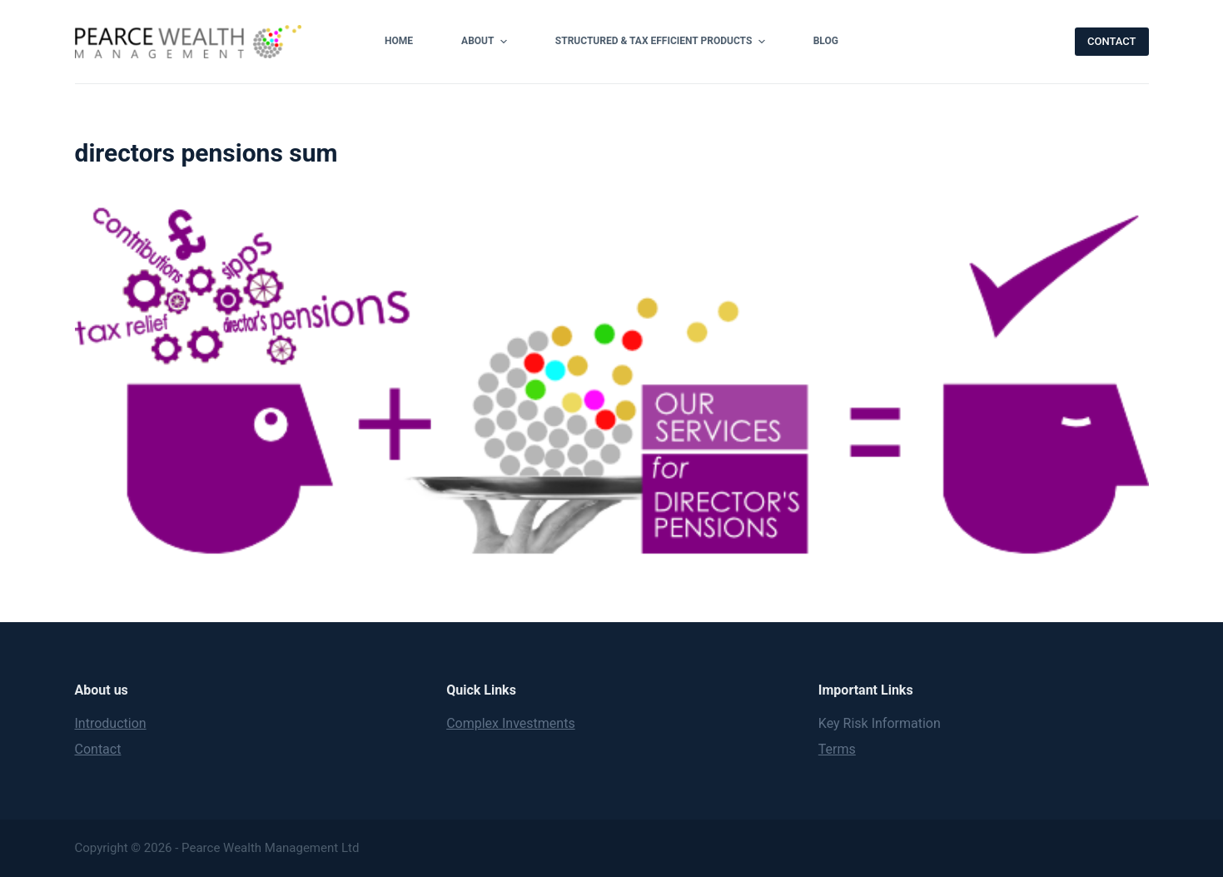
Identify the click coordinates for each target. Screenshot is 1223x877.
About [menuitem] (486, 41)
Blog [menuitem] (825, 41)
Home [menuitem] (399, 41)
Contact (98, 749)
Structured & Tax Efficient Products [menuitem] (662, 41)
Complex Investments (510, 723)
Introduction (111, 723)
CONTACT (1111, 41)
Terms (837, 749)
